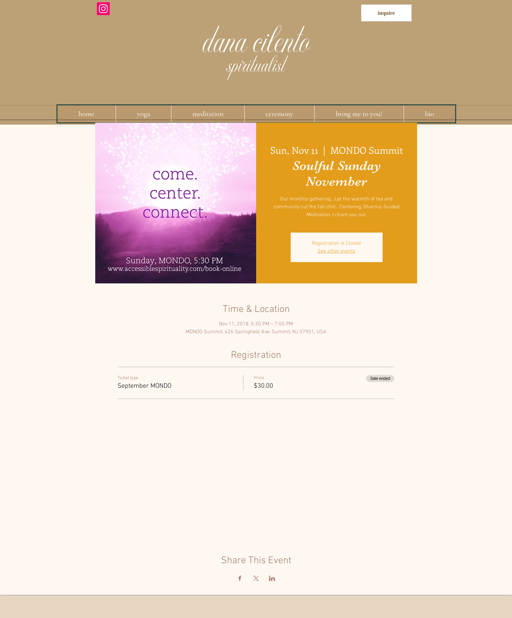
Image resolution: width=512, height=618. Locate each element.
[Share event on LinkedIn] (272, 578)
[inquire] (386, 13)
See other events (336, 251)
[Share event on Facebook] (240, 578)
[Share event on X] (256, 578)
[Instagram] (103, 8)
